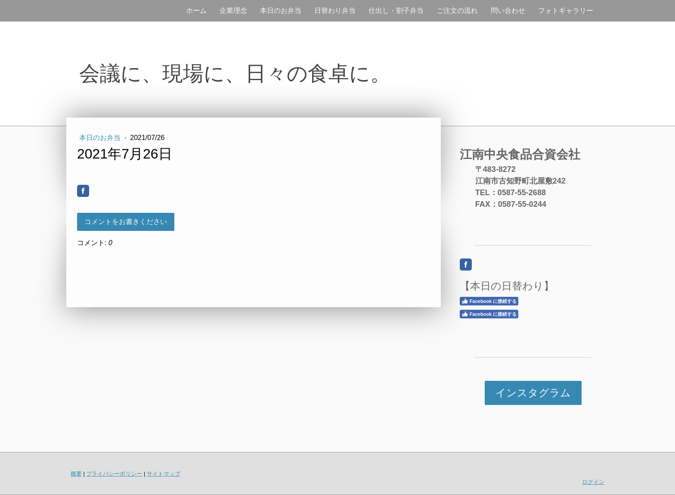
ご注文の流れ (457, 10)
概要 (76, 473)
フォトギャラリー (565, 10)
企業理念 (233, 10)
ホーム (196, 10)
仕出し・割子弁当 (396, 10)
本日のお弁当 (280, 10)
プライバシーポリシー (114, 473)
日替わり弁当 (335, 10)
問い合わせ (508, 10)
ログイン (593, 482)
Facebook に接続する (489, 301)
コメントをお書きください (125, 221)
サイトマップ (163, 473)
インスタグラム (533, 392)
